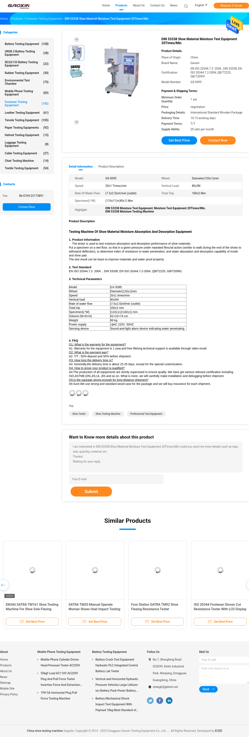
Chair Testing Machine (27, 161)
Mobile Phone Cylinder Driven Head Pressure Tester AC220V (60, 662)
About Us (6, 671)
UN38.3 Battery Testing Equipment (27, 53)
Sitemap (5, 682)
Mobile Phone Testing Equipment (27, 92)
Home (4, 659)
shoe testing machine (108, 413)
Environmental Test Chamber (27, 82)
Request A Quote (231, 5)
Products (6, 665)
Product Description (111, 166)
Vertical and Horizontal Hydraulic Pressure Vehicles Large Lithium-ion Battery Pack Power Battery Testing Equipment (116, 685)
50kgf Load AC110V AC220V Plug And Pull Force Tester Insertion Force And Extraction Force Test (60, 680)
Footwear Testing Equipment (27, 103)
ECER (218, 730)
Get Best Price (179, 140)
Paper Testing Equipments (27, 128)
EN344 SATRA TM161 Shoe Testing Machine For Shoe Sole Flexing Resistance (32, 609)
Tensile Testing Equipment (27, 120)
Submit (91, 491)
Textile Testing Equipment (27, 168)
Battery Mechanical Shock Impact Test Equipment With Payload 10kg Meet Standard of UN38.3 (115, 705)
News (3, 677)
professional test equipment (146, 413)
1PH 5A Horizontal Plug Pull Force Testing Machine (59, 695)
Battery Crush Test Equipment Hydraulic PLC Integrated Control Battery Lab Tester (116, 665)
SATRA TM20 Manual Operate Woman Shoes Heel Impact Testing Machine (94, 609)
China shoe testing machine (45, 730)
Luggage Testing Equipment (27, 144)
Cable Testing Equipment (27, 153)
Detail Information (81, 166)
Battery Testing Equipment (27, 44)
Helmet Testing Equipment (27, 135)
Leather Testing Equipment (27, 113)
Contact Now (26, 207)
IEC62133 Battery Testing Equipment (27, 63)
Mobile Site (7, 688)
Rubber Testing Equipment (27, 73)
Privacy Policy (9, 694)
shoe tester (79, 413)
